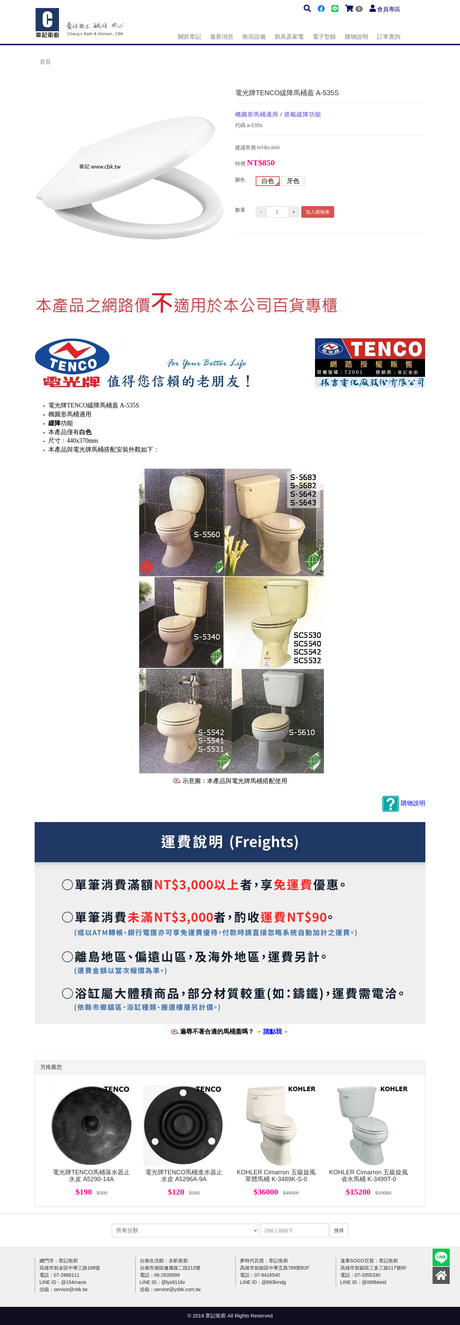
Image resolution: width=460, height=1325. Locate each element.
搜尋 (339, 1230)
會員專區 (388, 9)
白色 (268, 181)
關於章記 (189, 37)
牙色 (293, 181)
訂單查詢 (388, 37)
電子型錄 (324, 37)
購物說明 (356, 37)
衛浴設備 (254, 37)
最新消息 (221, 37)
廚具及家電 (289, 37)
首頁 (45, 62)
